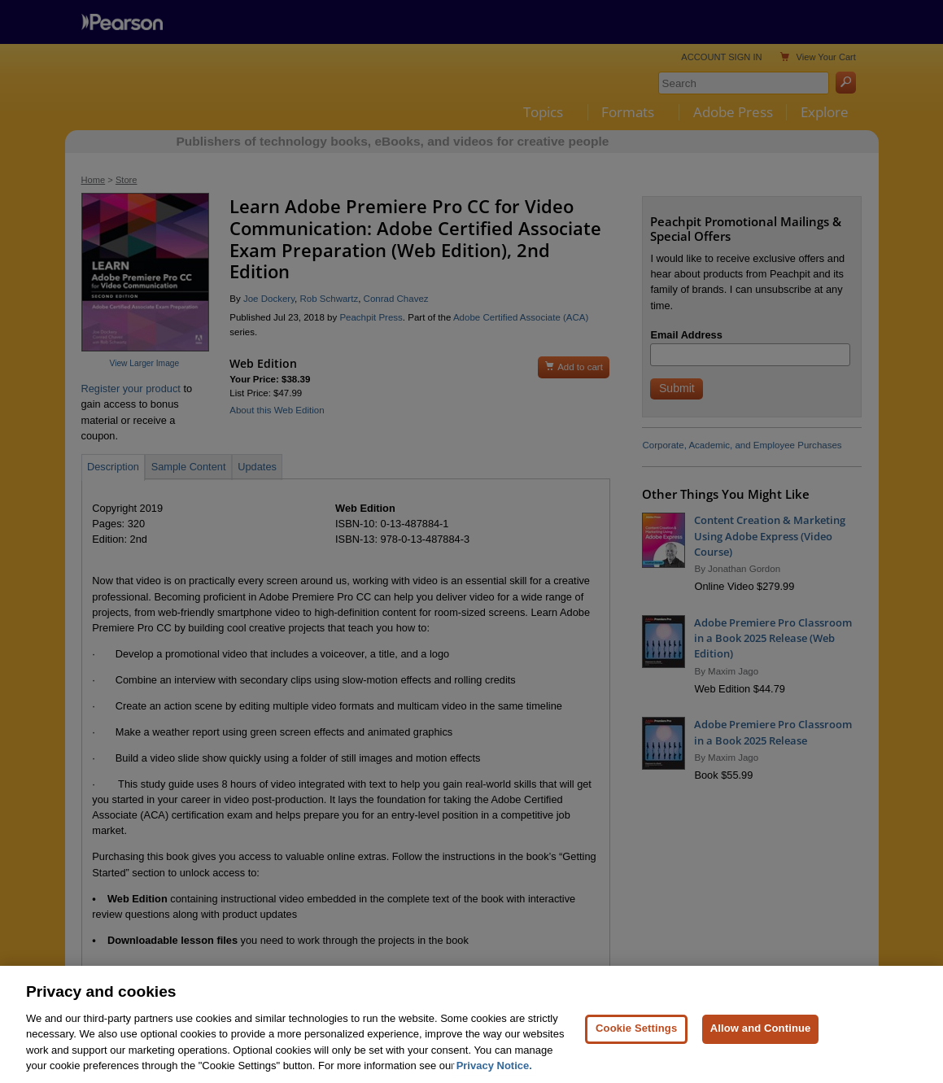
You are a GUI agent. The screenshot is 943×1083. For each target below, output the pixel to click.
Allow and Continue (760, 1034)
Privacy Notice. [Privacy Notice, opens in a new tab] (494, 1072)
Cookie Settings (636, 1034)
